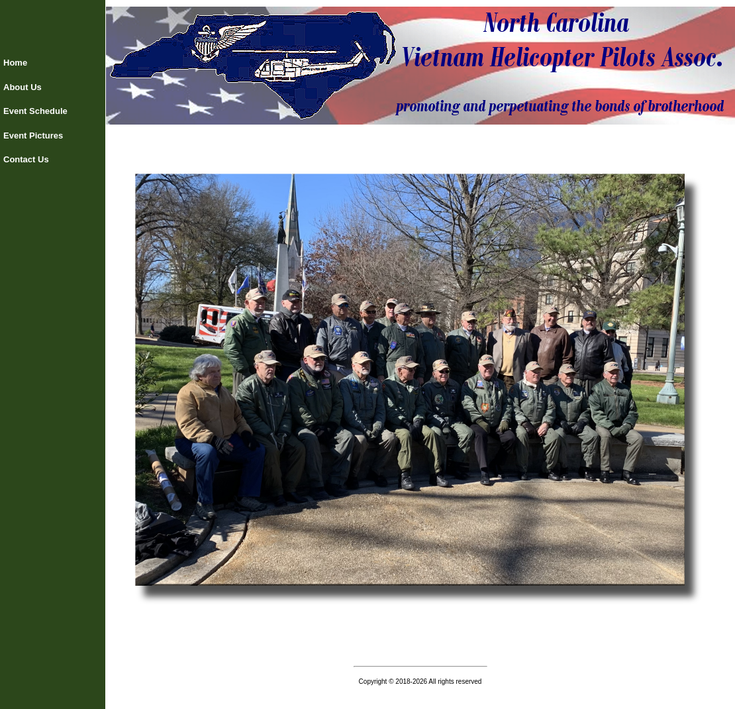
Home (15, 63)
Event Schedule (35, 111)
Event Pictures (33, 135)
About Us (22, 87)
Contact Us (26, 159)
